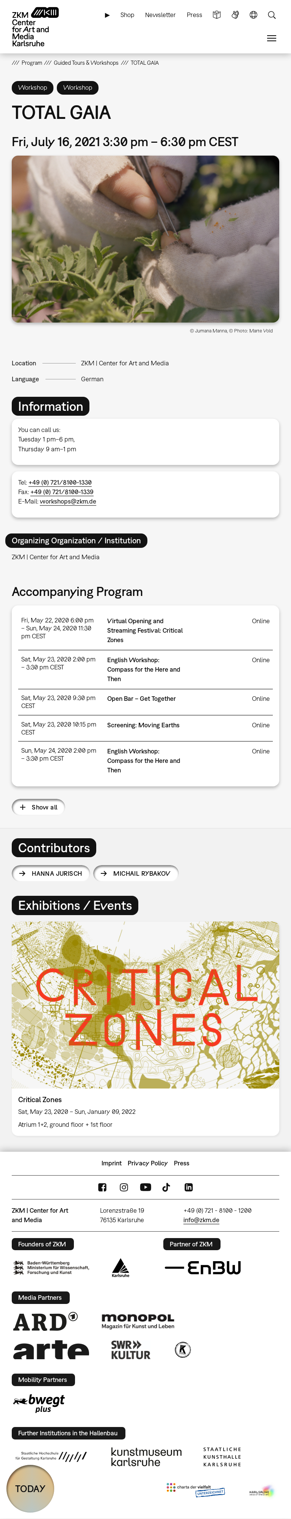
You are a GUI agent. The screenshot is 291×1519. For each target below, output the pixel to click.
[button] (146, 239)
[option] (146, 1029)
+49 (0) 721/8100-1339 (62, 492)
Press (194, 15)
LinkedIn (188, 1187)
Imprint (112, 1163)
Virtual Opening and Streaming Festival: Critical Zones (145, 630)
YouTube (145, 1187)
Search (271, 14)
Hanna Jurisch (57, 873)
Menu (271, 38)
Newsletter (160, 15)
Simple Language (216, 14)
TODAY (30, 1488)
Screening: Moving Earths (143, 725)
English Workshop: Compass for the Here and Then (143, 669)
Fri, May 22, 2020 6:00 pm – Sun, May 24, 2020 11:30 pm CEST (57, 628)
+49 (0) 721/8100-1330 (60, 482)
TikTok (167, 1187)
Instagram (123, 1187)
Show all (44, 807)
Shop (127, 15)
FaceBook (102, 1187)
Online (261, 621)
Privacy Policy (148, 1163)
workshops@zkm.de (68, 501)
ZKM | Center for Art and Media (125, 363)
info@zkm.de (201, 1220)
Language (253, 14)
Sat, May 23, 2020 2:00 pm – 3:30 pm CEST (58, 663)
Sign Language (235, 14)
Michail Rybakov (142, 873)
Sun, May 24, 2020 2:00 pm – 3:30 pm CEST (58, 754)
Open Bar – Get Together (141, 698)
